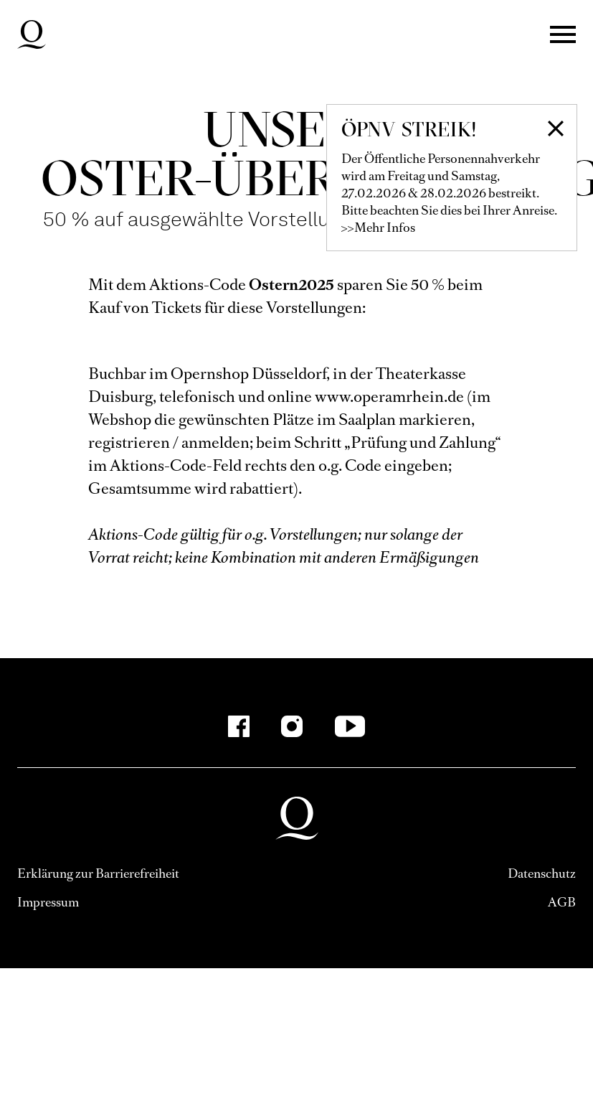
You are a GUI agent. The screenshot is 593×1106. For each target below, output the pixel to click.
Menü (563, 34)
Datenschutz (542, 873)
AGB (562, 902)
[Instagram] (292, 726)
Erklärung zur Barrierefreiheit (98, 873)
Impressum (48, 902)
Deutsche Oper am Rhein (31, 34)
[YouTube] (349, 726)
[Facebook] (239, 726)
